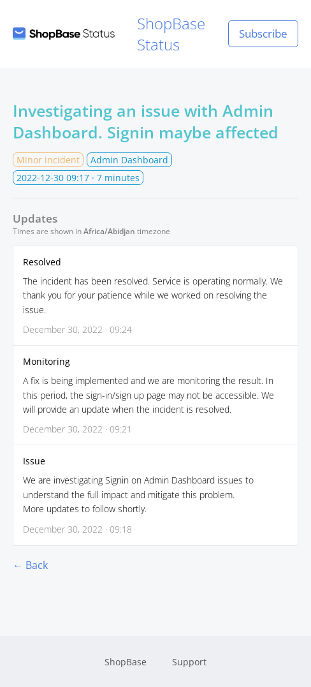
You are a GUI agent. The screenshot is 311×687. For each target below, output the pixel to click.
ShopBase (126, 662)
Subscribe (263, 33)
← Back (30, 565)
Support (189, 662)
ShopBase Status (109, 34)
